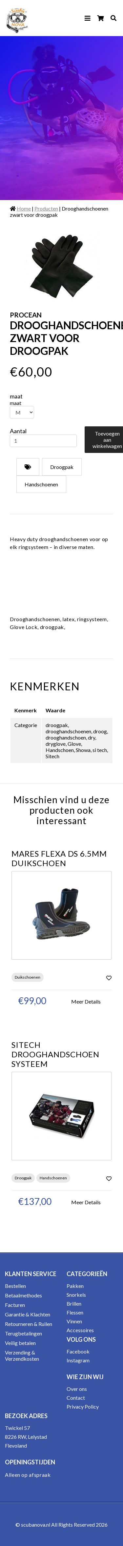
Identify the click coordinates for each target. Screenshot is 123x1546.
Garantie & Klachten (27, 1314)
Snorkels (76, 1295)
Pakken (75, 1286)
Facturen (15, 1305)
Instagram (78, 1360)
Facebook (78, 1351)
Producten (46, 208)
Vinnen (74, 1321)
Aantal (18, 431)
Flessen (75, 1312)
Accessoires (80, 1330)
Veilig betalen (20, 1343)
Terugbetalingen (23, 1333)
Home (24, 208)
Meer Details (86, 1001)
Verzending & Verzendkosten (22, 1355)
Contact (76, 1397)
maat (16, 396)
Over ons (77, 1389)
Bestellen (15, 1286)
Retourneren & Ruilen (28, 1324)
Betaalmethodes (23, 1295)
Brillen (74, 1303)
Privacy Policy (83, 1406)
